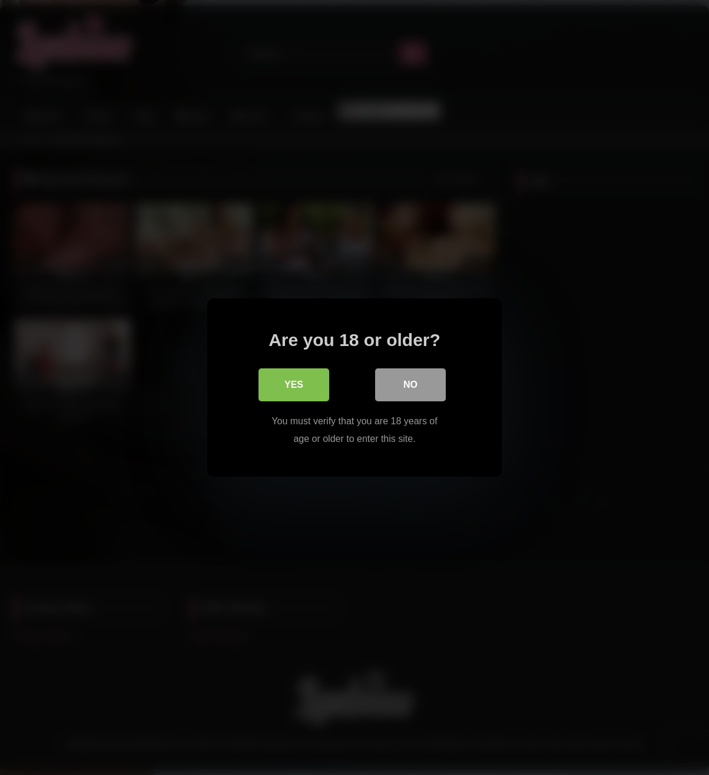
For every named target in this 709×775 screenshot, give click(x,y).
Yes (293, 385)
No (410, 385)
